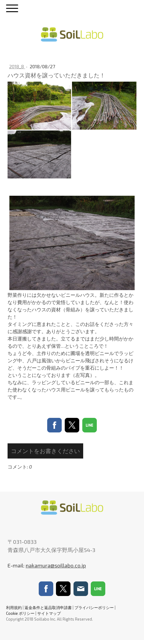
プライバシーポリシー (94, 607)
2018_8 (17, 66)
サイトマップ (49, 613)
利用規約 (14, 607)
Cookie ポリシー (20, 613)
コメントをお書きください (45, 450)
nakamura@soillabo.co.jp (56, 565)
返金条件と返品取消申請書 (48, 607)
